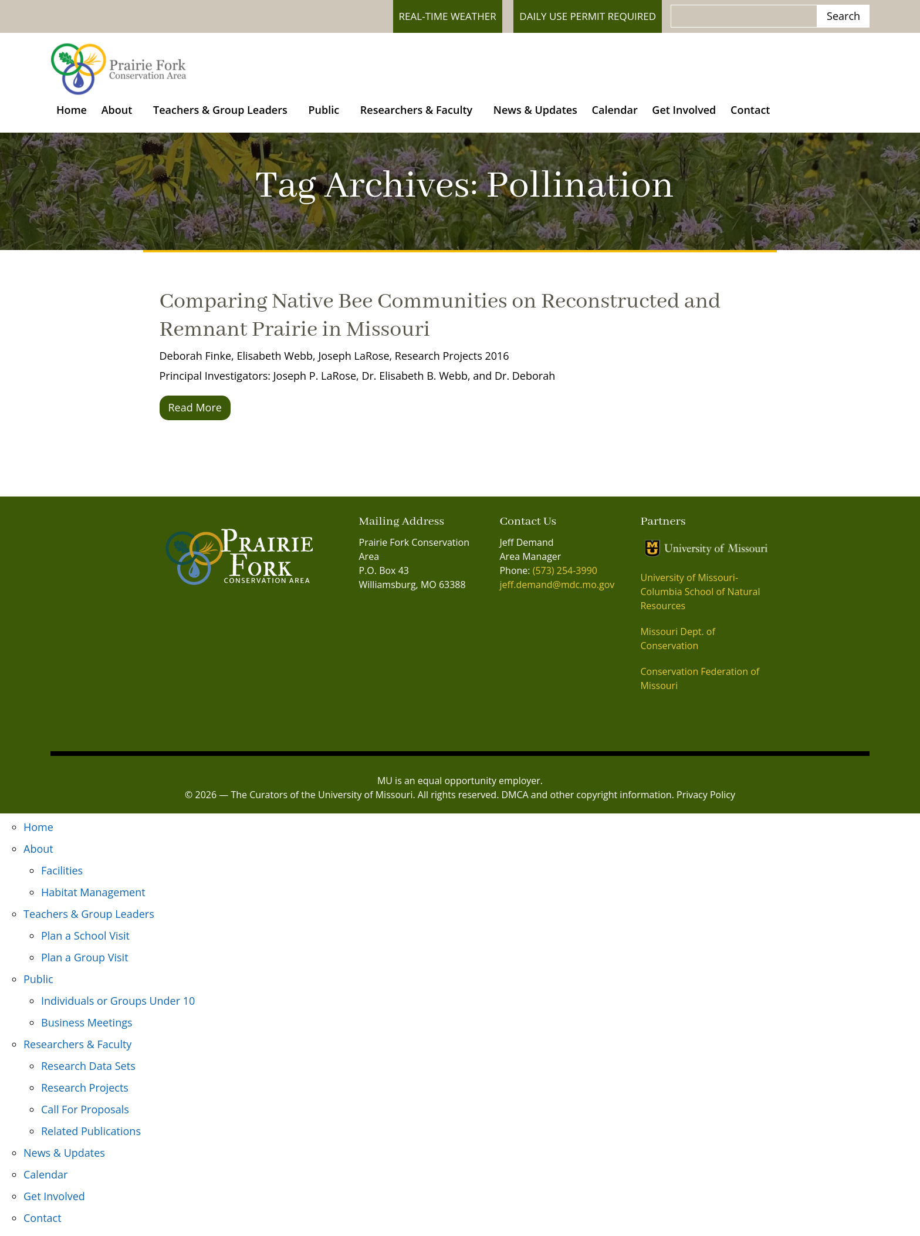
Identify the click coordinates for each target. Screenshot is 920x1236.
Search (843, 16)
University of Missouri (365, 798)
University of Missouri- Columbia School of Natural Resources (700, 595)
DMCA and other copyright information (587, 798)
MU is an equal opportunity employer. (460, 784)
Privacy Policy (706, 798)
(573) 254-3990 (565, 574)
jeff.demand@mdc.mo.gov (556, 588)
